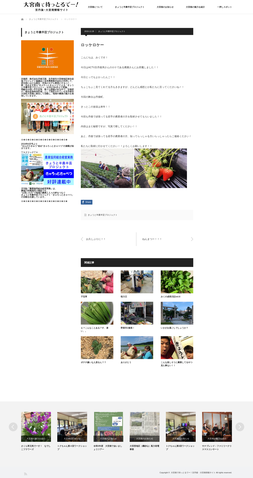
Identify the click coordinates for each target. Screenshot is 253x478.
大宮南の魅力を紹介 (195, 7)
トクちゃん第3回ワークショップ (180, 448)
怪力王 (124, 296)
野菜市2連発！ (128, 328)
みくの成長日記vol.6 (170, 296)
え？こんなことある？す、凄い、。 (94, 329)
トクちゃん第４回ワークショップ (72, 448)
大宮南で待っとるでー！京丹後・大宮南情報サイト (193, 472)
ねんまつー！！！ (152, 239)
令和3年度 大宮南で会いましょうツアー (107, 448)
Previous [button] (13, 426)
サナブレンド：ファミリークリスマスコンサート (217, 448)
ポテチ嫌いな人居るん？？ (93, 362)
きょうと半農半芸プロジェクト (129, 7)
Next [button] (239, 426)
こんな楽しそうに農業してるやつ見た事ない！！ (176, 364)
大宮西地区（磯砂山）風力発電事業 (144, 448)
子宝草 (84, 296)
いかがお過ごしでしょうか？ (174, 328)
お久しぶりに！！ (96, 239)
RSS (25, 473)
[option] (39, 431)
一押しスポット (224, 7)
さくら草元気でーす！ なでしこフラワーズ (36, 448)
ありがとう (126, 362)
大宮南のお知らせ (165, 7)
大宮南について (95, 7)
